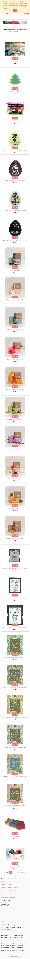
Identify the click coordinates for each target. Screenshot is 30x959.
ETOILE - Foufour (15, 61)
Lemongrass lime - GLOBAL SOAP (15, 419)
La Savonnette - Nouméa (8, 897)
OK (15, 11)
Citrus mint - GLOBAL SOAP (15, 508)
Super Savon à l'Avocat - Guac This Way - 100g (15, 151)
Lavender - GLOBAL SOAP (15, 449)
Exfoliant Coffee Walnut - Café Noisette (15, 180)
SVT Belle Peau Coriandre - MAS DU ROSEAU (15, 747)
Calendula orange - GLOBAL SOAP (15, 389)
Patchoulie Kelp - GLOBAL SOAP (15, 329)
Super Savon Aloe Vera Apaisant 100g (15, 210)
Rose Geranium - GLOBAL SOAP (15, 359)
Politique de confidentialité (8, 891)
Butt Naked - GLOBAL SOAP (15, 478)
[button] (13, 58)
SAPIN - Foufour (15, 91)
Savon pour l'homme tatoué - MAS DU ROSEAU (15, 628)
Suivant (22, 872)
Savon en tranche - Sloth (15, 121)
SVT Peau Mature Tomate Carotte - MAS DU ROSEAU (15, 806)
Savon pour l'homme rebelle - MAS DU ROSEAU (15, 598)
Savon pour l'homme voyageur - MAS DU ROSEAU (15, 568)
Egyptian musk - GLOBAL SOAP (15, 300)
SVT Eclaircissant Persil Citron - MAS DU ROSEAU (15, 717)
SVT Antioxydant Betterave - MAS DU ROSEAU (15, 687)
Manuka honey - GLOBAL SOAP (15, 538)
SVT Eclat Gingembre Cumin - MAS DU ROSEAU (15, 657)
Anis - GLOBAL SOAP (15, 270)
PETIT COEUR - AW (15, 836)
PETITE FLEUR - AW (15, 866)
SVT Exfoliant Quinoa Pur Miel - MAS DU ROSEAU (15, 777)
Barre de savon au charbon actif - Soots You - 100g (15, 240)
